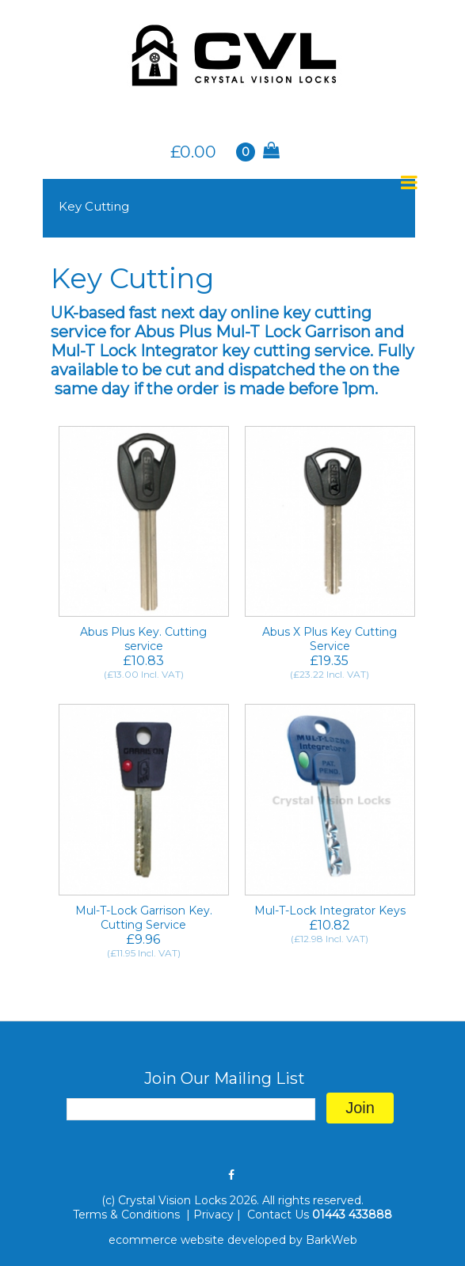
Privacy (213, 1214)
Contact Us (278, 1214)
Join (360, 1107)
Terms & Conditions (128, 1214)
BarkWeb (331, 1240)
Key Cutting (94, 206)
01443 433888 (352, 1214)
